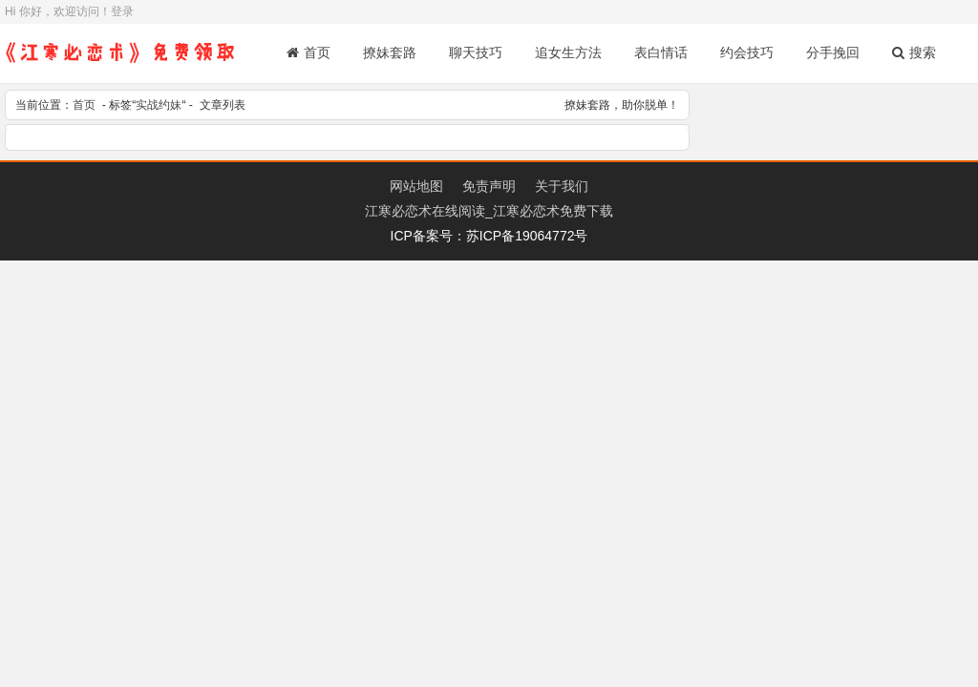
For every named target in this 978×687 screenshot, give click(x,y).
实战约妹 (158, 105)
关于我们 (561, 186)
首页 (308, 52)
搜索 (914, 52)
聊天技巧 (475, 52)
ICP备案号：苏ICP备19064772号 (489, 235)
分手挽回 (833, 52)
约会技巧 (747, 52)
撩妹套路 (389, 52)
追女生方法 (568, 52)
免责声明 (489, 186)
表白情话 (661, 52)
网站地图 (416, 186)
